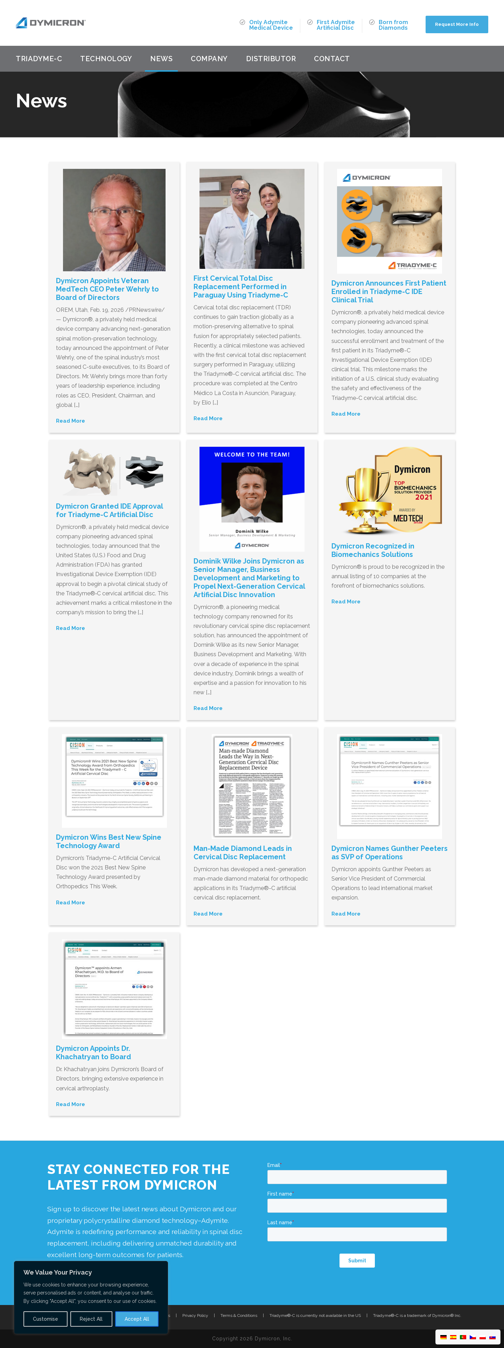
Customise (45, 1319)
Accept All (137, 1319)
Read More (70, 421)
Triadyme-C (39, 59)
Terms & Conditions (238, 1315)
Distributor (271, 59)
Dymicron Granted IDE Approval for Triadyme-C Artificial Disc (109, 510)
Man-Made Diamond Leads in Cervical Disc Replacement (243, 852)
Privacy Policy (195, 1315)
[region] (91, 1297)
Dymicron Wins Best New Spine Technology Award (108, 841)
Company (209, 59)
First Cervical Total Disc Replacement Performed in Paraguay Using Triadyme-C (241, 286)
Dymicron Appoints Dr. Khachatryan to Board (93, 1052)
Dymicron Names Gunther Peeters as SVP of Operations (389, 852)
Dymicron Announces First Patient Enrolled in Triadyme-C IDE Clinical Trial (388, 291)
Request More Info (457, 24)
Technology (106, 59)
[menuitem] (443, 1337)
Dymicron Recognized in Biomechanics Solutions (372, 550)
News (161, 59)
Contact (332, 59)
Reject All (91, 1319)
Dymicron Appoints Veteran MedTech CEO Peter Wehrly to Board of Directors (107, 289)
